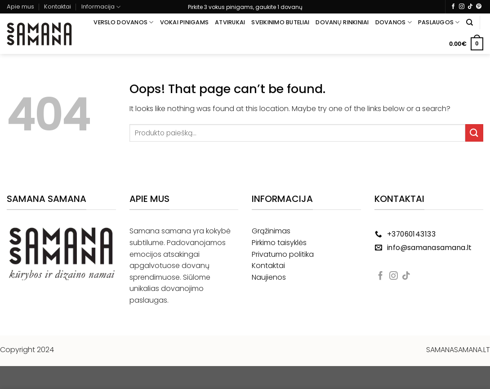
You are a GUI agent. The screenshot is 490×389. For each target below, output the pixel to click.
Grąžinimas (271, 231)
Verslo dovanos (123, 22)
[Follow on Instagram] (461, 7)
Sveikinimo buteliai (280, 22)
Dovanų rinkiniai (342, 22)
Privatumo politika (283, 254)
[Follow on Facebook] (453, 7)
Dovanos (393, 22)
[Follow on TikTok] (470, 7)
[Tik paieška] (469, 22)
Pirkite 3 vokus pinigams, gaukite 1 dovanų (245, 7)
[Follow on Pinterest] (478, 7)
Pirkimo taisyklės (279, 242)
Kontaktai (57, 6)
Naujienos (269, 277)
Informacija (100, 7)
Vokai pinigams (184, 22)
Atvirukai (230, 22)
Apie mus (20, 6)
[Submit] (474, 133)
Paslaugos (439, 22)
